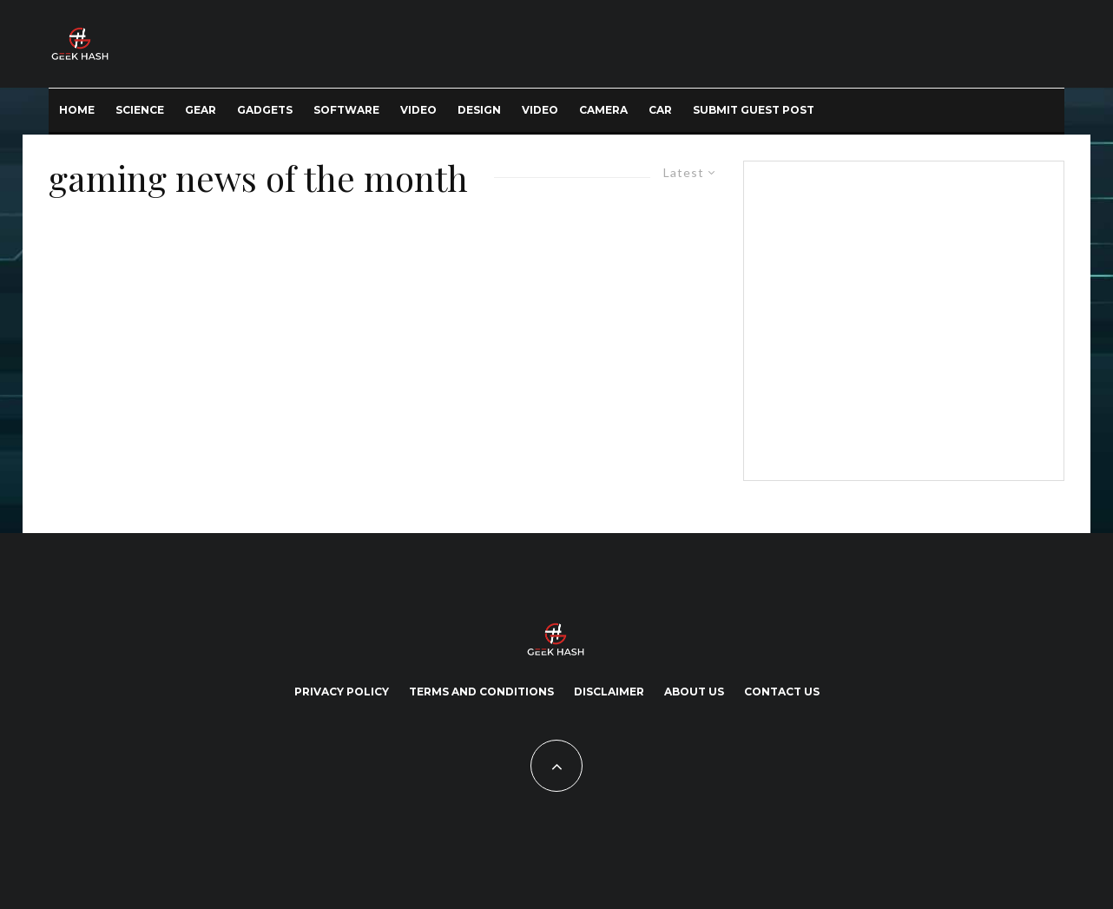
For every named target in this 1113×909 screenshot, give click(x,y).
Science (139, 109)
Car (660, 109)
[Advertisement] (900, 318)
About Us (694, 691)
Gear (200, 109)
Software (346, 109)
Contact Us (782, 691)
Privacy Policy (341, 691)
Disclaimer (609, 691)
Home (77, 109)
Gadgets (265, 109)
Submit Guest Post (753, 109)
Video (418, 109)
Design (479, 109)
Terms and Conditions (481, 691)
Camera (603, 109)
